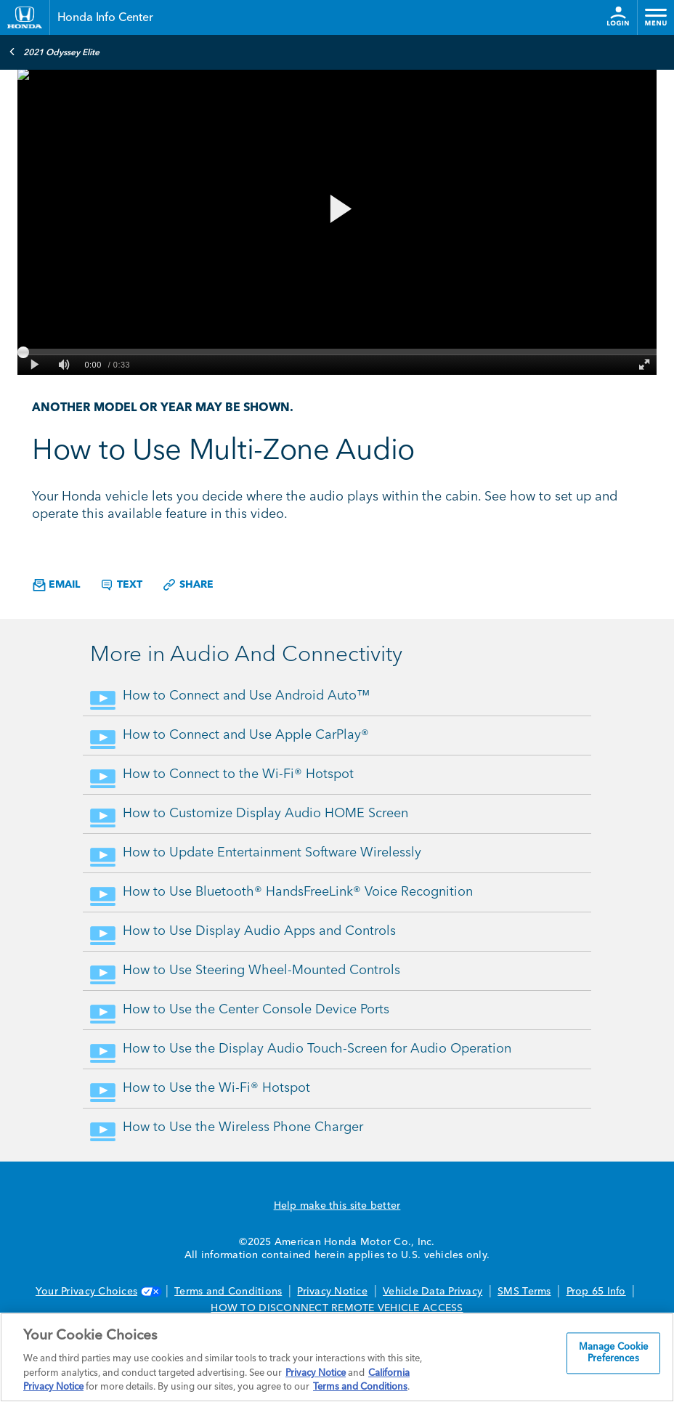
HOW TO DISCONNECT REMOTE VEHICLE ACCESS (337, 1308)
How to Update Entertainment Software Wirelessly (272, 852)
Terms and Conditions (228, 1291)
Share (188, 585)
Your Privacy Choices (97, 1291)
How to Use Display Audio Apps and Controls (259, 931)
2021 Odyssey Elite (54, 52)
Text (121, 585)
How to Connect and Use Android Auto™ (246, 695)
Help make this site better (337, 1206)
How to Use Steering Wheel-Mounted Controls (261, 970)
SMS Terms (524, 1291)
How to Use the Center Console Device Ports (256, 1009)
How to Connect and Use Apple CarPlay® (246, 735)
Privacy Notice (332, 1291)
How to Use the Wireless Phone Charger (243, 1127)
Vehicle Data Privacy (432, 1291)
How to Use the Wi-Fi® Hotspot (216, 1088)
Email (56, 585)
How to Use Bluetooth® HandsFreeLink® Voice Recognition (298, 892)
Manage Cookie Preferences (614, 1353)
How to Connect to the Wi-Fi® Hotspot (238, 774)
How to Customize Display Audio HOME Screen (265, 813)
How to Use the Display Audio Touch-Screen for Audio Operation (317, 1048)
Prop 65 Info (596, 1291)
